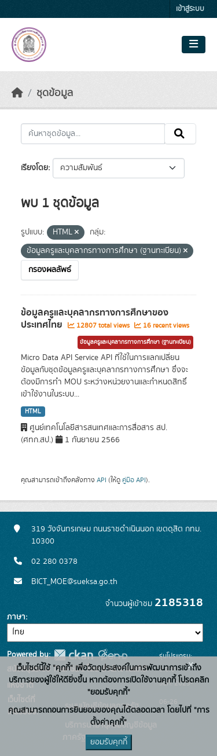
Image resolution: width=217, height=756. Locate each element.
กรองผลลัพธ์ (49, 270)
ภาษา (16, 617)
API (101, 480)
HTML (33, 411)
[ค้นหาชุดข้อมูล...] (93, 133)
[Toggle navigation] (193, 44)
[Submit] (180, 133)
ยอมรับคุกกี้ (108, 742)
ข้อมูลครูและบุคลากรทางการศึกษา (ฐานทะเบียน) (135, 342)
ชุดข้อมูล (54, 93)
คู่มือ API (134, 480)
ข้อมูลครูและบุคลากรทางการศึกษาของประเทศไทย (94, 318)
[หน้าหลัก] (17, 93)
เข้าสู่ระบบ (190, 8)
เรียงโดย (34, 168)
